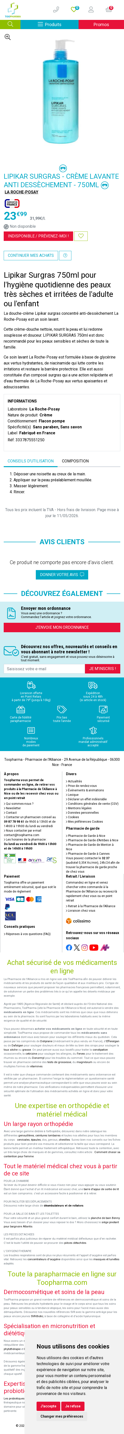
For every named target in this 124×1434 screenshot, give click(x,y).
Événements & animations (85, 790)
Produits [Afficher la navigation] (58, 24)
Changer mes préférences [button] (62, 1416)
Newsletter (12, 808)
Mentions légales (79, 808)
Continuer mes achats (31, 255)
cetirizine (31, 1053)
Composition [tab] (75, 461)
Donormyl (38, 1058)
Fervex (81, 1053)
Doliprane (46, 1041)
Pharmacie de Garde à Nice (85, 836)
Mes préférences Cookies (84, 821)
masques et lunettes (106, 1259)
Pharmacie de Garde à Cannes (88, 853)
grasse (26, 1049)
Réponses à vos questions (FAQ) (27, 934)
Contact (10, 812)
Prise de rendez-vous (81, 786)
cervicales (23, 1139)
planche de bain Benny (105, 1218)
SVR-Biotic (37, 1316)
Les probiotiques (14, 1398)
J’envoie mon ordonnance (62, 627)
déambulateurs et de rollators (63, 1205)
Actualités (74, 781)
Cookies (72, 817)
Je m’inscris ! (102, 668)
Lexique (72, 795)
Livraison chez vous (80, 910)
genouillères (26, 1135)
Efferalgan (112, 1041)
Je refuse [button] (73, 1406)
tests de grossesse (59, 1062)
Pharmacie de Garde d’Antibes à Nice (92, 840)
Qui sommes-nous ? (18, 804)
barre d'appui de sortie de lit (101, 1189)
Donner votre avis (62, 574)
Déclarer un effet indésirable (86, 799)
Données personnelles (82, 812)
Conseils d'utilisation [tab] (31, 461)
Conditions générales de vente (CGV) (92, 804)
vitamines (36, 1066)
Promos (101, 24)
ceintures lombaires (48, 1135)
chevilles (64, 1139)
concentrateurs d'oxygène (43, 1259)
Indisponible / (38, 236)
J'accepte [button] (48, 1406)
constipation (100, 1049)
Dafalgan (17, 1045)
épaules (36, 1139)
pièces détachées (75, 1243)
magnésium (84, 1062)
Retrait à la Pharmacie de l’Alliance (90, 906)
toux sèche (11, 1049)
